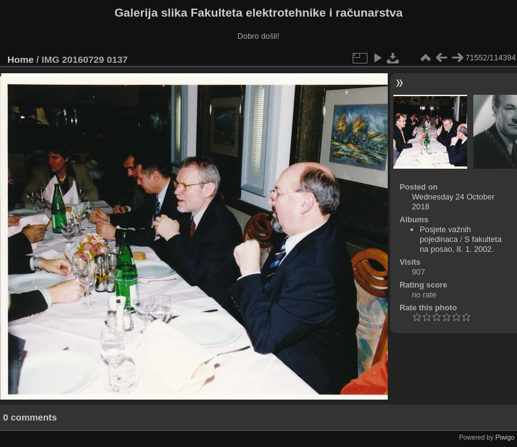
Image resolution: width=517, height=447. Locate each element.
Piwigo (505, 437)
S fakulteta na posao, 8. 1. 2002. (461, 244)
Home (20, 59)
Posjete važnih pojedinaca (445, 234)
